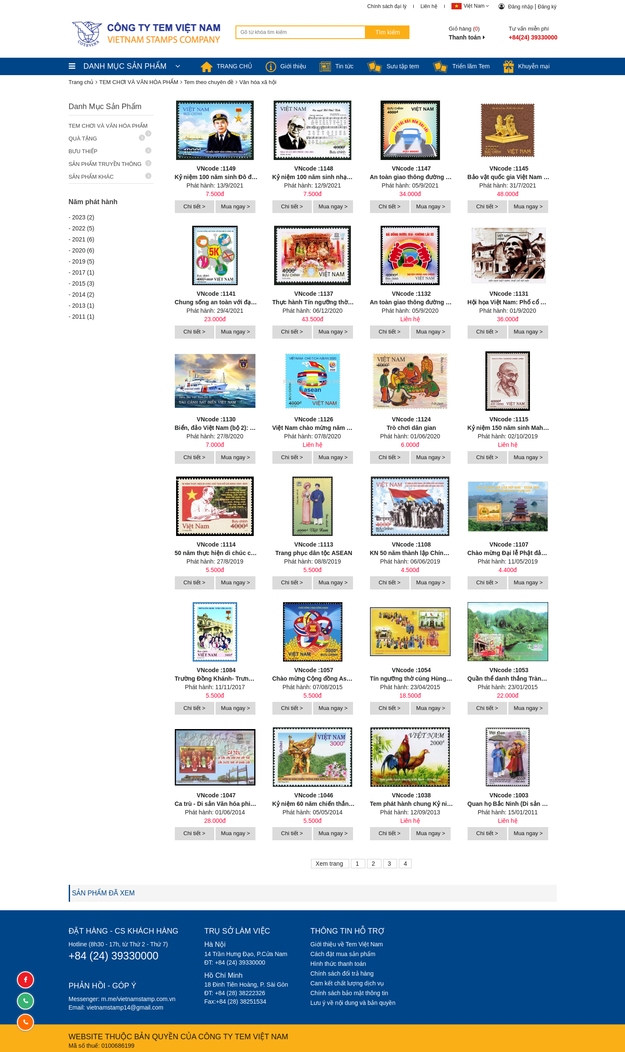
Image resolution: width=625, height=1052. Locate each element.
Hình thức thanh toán (338, 963)
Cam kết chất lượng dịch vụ (347, 983)
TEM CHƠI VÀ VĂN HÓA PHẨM (110, 127)
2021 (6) (83, 239)
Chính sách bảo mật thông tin (349, 993)
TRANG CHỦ (226, 66)
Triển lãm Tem (461, 66)
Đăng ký (547, 7)
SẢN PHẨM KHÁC (110, 176)
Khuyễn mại (526, 66)
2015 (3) (83, 283)
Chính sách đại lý (386, 6)
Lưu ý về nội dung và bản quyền (353, 1002)
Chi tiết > (194, 206)
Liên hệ (428, 6)
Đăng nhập (521, 7)
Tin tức (336, 66)
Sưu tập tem (393, 66)
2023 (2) (83, 217)
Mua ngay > (235, 206)
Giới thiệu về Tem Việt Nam (347, 944)
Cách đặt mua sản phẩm (343, 954)
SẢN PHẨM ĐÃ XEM (103, 893)
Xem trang (330, 863)
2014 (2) (83, 294)
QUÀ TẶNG (107, 138)
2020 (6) (83, 250)
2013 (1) (83, 305)
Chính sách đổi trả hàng (342, 973)
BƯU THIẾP (110, 150)
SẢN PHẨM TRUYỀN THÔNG (110, 163)
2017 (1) (83, 272)
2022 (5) (83, 228)
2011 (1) (83, 316)
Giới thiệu (286, 66)
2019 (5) (83, 261)
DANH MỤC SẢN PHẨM (124, 66)
